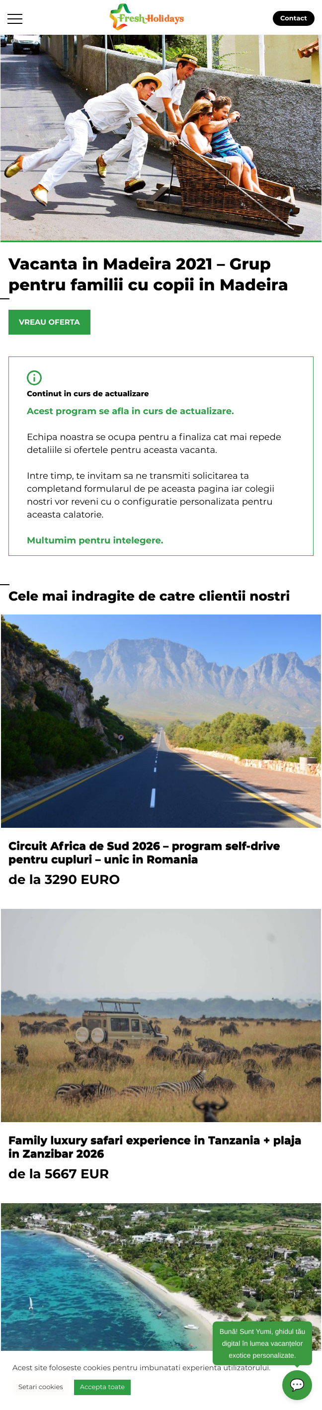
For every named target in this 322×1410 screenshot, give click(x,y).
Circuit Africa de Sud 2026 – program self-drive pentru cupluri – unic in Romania (144, 852)
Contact (293, 18)
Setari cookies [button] (40, 1387)
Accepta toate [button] (102, 1387)
